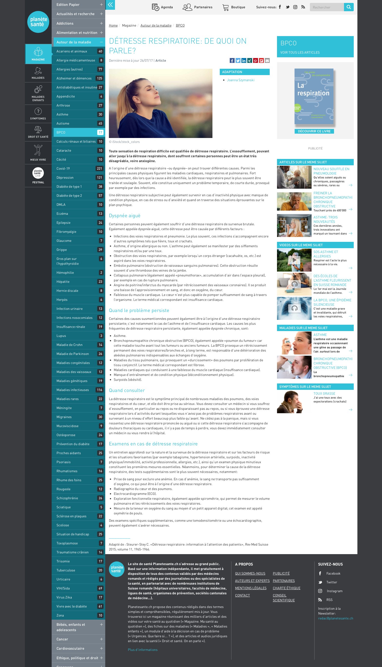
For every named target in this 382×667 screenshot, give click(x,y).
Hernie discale (67, 290)
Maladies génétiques (72, 381)
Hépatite (63, 281)
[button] (232, 60)
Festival (38, 182)
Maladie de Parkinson (73, 354)
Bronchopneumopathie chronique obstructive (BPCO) (333, 363)
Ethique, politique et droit (77, 658)
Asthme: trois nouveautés (326, 219)
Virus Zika (64, 597)
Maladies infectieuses (73, 390)
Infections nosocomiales (75, 317)
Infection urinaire (70, 308)
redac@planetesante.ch (335, 618)
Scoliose (63, 525)
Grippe (62, 249)
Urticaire (63, 579)
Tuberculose (66, 570)
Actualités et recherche (76, 13)
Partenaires (202, 7)
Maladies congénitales (73, 363)
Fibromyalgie (66, 231)
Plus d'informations (143, 649)
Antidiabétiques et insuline (77, 87)
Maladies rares (68, 399)
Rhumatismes (67, 471)
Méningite (64, 408)
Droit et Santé (38, 136)
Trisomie (63, 561)
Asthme (62, 114)
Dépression (65, 177)
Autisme (63, 123)
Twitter (327, 582)
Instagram (330, 591)
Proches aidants (69, 453)
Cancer (62, 639)
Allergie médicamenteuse (76, 60)
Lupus (61, 336)
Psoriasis (64, 462)
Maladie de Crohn (70, 345)
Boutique (237, 7)
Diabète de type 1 (69, 186)
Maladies (38, 77)
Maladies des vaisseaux (74, 372)
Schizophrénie (67, 498)
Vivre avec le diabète (72, 606)
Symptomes (38, 118)
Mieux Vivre (38, 159)
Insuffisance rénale (71, 326)
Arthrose (63, 105)
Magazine (38, 59)
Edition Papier (68, 4)
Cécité (61, 159)
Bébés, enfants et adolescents (71, 627)
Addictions (65, 23)
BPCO (61, 132)
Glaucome (64, 240)
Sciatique (64, 507)
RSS (325, 599)
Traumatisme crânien (73, 552)
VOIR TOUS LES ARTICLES (300, 52)
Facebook (329, 573)
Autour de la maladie (74, 42)
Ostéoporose (66, 435)
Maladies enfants (38, 98)
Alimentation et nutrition (77, 32)
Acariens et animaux (72, 51)
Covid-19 (63, 168)
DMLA (61, 204)
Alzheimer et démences (74, 78)
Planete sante (38, 22)
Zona (60, 615)
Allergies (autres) (70, 69)
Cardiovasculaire (70, 648)
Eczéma (62, 213)
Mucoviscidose (67, 426)
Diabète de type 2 (69, 195)
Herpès (62, 299)
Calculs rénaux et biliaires (76, 141)
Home (113, 25)
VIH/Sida (63, 588)
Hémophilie (65, 272)
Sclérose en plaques (71, 516)
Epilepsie (63, 222)
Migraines (64, 417)
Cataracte (64, 150)
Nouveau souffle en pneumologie (331, 171)
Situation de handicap (73, 534)
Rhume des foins (69, 480)
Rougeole (63, 489)
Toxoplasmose (67, 543)
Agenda (166, 7)
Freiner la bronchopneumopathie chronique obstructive (333, 199)
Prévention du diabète (73, 444)
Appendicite (66, 96)
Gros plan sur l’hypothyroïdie (68, 260)
